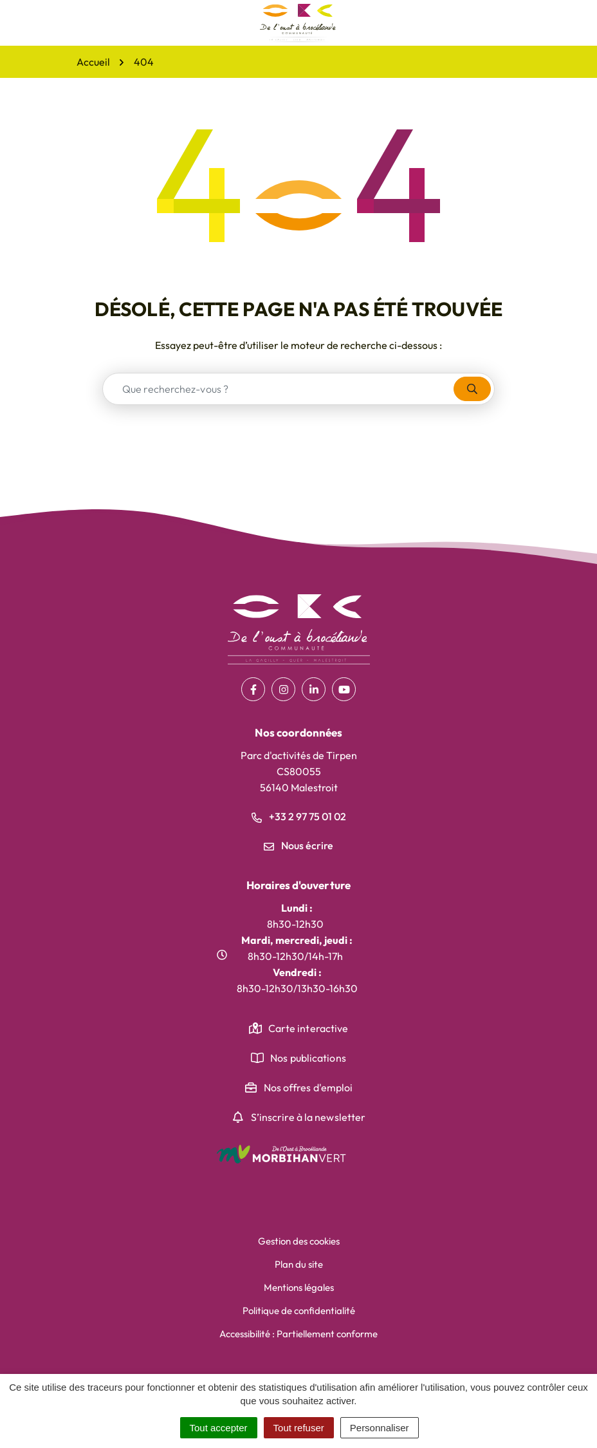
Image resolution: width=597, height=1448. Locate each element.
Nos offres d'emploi (308, 1087)
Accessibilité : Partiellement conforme (298, 1334)
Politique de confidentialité (299, 1310)
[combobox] (278, 388)
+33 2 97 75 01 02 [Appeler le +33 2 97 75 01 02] (299, 816)
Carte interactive (308, 1028)
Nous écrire (298, 845)
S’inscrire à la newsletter (308, 1117)
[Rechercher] (472, 389)
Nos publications (308, 1057)
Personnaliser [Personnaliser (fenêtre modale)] (379, 1427)
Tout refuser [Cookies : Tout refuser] (298, 1427)
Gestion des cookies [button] (299, 1241)
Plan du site (299, 1264)
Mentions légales (299, 1287)
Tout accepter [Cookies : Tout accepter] (219, 1427)
